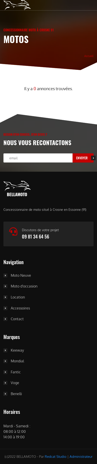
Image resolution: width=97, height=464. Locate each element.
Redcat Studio (55, 456)
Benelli (16, 394)
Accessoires (20, 308)
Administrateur (81, 456)
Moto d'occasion (24, 286)
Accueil (89, 56)
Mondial (17, 361)
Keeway (17, 350)
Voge (15, 383)
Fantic (16, 372)
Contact (17, 319)
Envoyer (82, 157)
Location (18, 297)
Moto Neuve (21, 276)
